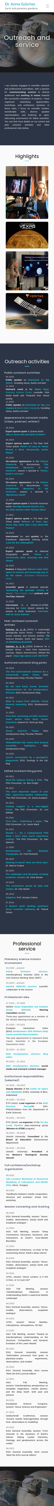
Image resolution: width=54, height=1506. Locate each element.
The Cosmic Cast (24, 593)
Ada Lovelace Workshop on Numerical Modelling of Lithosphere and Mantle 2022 (27, 1182)
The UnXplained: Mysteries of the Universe (27, 467)
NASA (9, 986)
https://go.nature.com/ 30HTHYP (31, 656)
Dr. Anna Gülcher (20, 4)
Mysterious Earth (15, 495)
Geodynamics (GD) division (26, 1031)
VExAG (26, 1010)
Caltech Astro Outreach (27, 408)
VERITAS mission (26, 986)
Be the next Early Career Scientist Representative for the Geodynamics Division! (27, 689)
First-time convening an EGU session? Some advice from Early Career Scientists (27, 719)
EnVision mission (34, 971)
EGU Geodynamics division (23, 1054)
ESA (8, 971)
